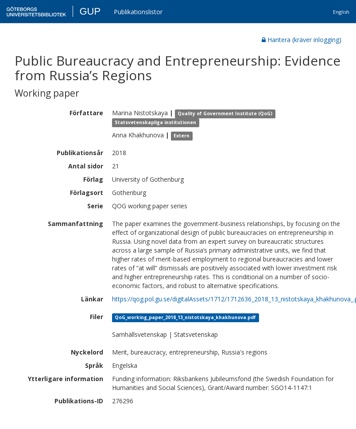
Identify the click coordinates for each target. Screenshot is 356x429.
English (341, 11)
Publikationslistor (138, 12)
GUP (90, 11)
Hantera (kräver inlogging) (301, 39)
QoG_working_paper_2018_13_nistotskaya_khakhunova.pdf (185, 317)
